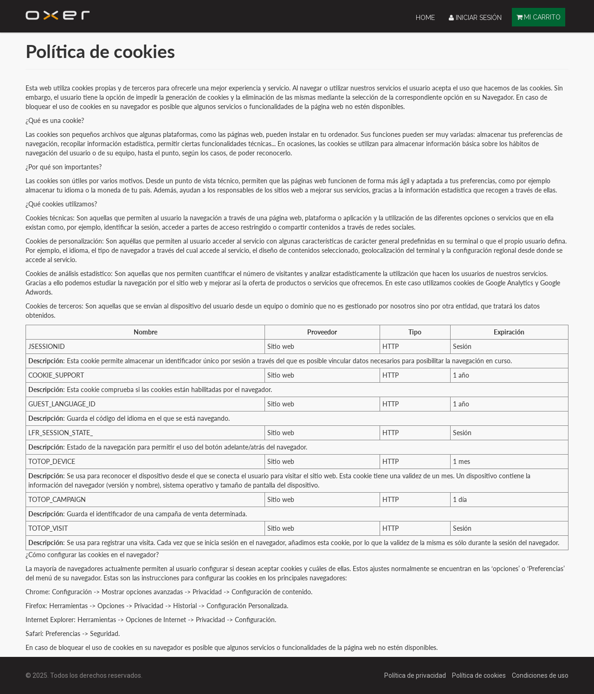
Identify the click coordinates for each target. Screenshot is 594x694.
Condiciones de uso (540, 675)
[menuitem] (425, 17)
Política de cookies (479, 675)
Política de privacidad (415, 675)
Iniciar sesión (475, 17)
